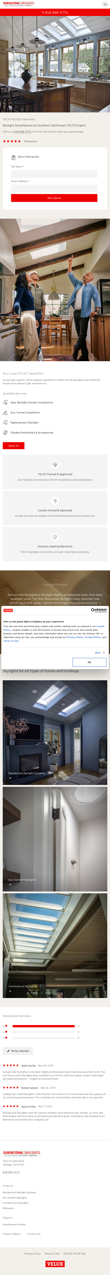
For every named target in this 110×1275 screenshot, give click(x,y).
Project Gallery (12, 1233)
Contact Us (34, 1233)
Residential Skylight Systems (19, 1192)
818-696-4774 (22, 131)
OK (89, 662)
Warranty (8, 1208)
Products (8, 1185)
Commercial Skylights (16, 1202)
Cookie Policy (93, 637)
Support (8, 1217)
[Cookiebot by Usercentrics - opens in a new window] (93, 610)
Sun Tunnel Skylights (15, 1197)
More (98, 652)
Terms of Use (11, 641)
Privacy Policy (75, 637)
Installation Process (14, 1224)
